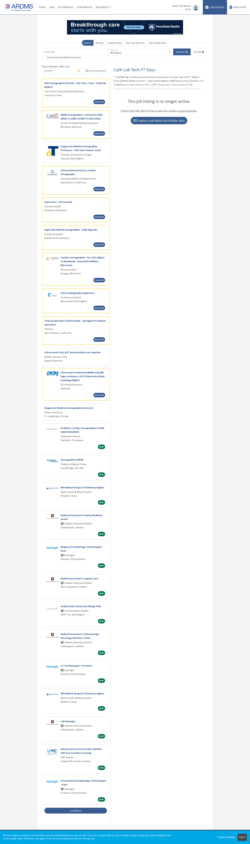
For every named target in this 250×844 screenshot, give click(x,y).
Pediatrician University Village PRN (81, 606)
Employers (238, 7)
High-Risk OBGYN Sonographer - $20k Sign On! (70, 229)
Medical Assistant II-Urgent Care (79, 578)
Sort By (47, 70)
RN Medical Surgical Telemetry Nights (82, 487)
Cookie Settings (226, 837)
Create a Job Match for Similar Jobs (159, 120)
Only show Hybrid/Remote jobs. (64, 57)
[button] (199, 51)
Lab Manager (68, 721)
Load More (75, 810)
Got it (242, 837)
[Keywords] (75, 51)
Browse (100, 42)
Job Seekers (214, 7)
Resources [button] (102, 7)
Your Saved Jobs (157, 42)
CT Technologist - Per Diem (76, 665)
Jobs (52, 7)
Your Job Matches (135, 42)
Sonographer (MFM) (72, 459)
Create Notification (96, 70)
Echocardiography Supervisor (78, 292)
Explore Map (114, 42)
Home (42, 7)
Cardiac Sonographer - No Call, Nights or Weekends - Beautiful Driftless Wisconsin (83, 261)
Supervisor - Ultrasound (58, 201)
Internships (65, 7)
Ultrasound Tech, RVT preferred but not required (72, 352)
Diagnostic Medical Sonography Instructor (68, 407)
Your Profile (84, 7)
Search (87, 42)
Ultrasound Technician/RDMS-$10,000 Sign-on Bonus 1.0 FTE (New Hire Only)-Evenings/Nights (83, 376)
